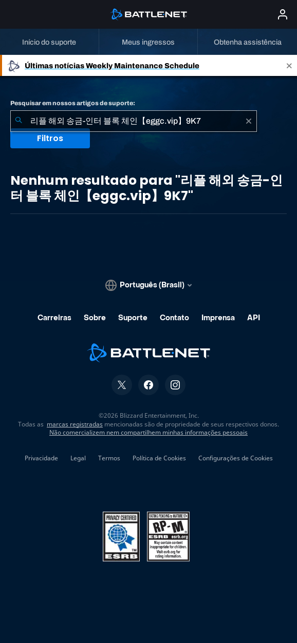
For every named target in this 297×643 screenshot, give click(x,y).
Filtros (50, 138)
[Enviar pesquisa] (18, 121)
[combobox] (133, 121)
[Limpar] (248, 121)
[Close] (289, 65)
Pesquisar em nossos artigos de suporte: (72, 103)
